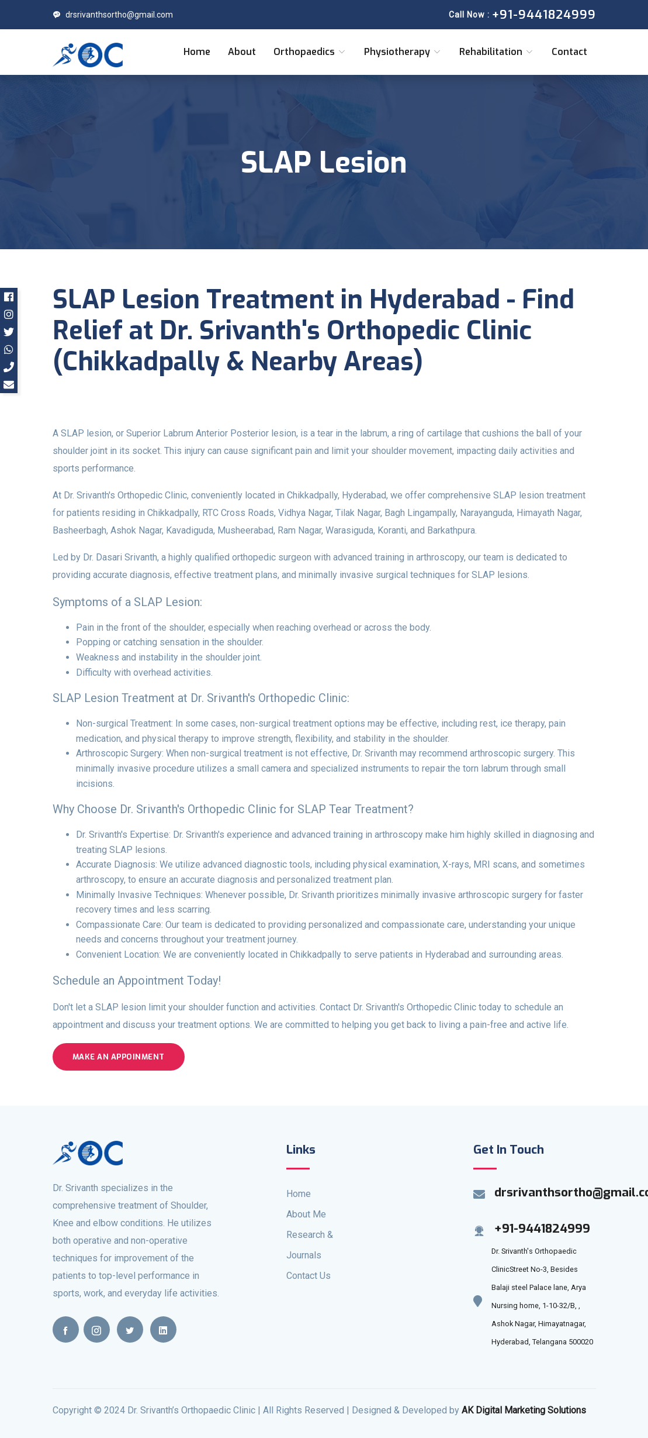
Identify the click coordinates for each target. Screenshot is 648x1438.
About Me (306, 1214)
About (242, 52)
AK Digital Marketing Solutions (524, 1410)
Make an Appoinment (118, 1057)
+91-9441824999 (542, 1228)
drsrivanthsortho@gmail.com (113, 14)
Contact (569, 52)
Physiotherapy (403, 52)
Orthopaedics (309, 52)
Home (196, 52)
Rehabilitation (496, 52)
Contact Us (308, 1275)
